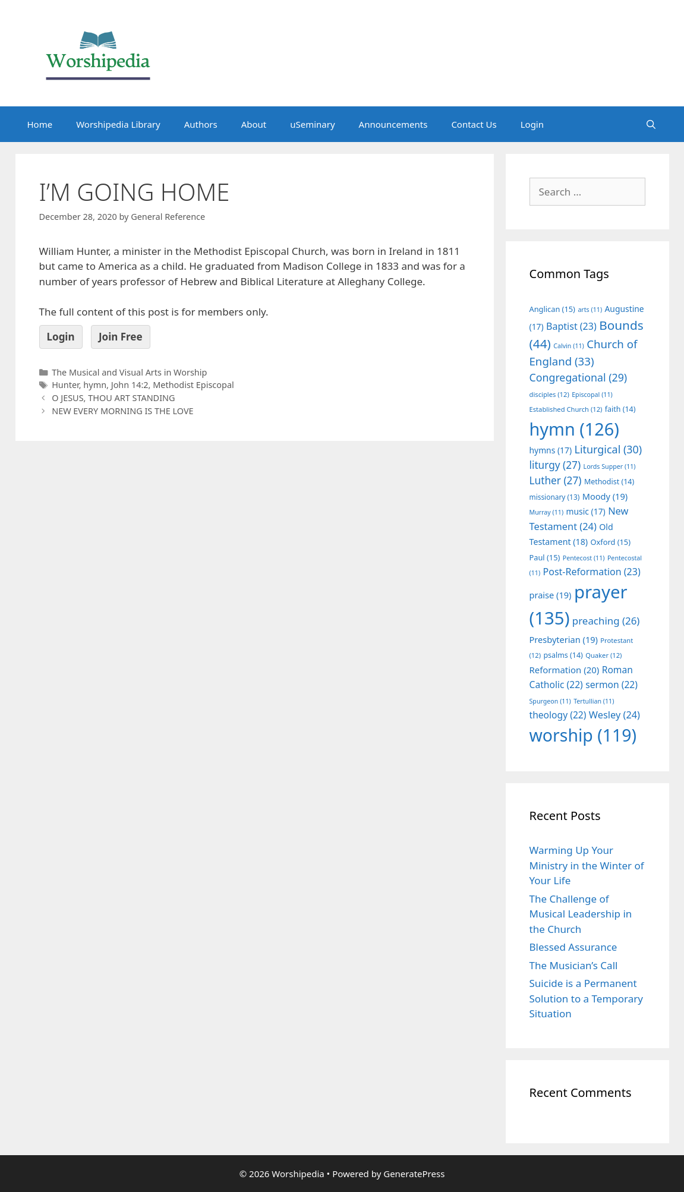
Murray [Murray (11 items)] (546, 512)
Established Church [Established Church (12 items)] (566, 409)
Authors (201, 124)
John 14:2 (130, 384)
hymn (94, 384)
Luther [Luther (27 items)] (555, 480)
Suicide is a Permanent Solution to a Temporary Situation (586, 998)
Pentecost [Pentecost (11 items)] (584, 558)
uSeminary (312, 124)
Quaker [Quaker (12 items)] (603, 655)
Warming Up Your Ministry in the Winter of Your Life (586, 865)
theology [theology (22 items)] (558, 714)
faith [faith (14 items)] (620, 409)
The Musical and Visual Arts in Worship (129, 372)
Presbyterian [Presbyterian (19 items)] (563, 639)
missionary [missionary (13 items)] (554, 497)
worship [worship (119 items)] (583, 735)
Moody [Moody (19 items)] (605, 496)
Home (40, 124)
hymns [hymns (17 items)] (550, 450)
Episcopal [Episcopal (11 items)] (592, 394)
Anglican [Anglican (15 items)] (552, 309)
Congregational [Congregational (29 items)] (578, 377)
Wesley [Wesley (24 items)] (614, 714)
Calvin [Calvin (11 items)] (568, 346)
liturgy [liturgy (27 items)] (555, 465)
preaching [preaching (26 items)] (606, 620)
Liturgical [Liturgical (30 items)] (608, 449)
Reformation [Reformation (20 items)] (564, 670)
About (254, 124)
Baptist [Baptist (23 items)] (571, 326)
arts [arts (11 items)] (590, 309)
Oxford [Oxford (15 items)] (611, 542)
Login (532, 124)
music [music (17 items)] (586, 511)
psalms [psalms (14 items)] (562, 655)
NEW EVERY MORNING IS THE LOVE (122, 411)
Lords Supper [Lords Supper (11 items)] (610, 466)
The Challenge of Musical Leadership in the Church (580, 914)
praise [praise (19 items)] (550, 595)
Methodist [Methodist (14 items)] (609, 482)
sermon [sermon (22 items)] (611, 684)
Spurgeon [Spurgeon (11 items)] (550, 701)
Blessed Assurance (573, 947)
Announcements (393, 124)
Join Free (121, 336)
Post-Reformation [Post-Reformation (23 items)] (592, 571)
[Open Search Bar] (651, 124)
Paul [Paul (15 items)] (544, 557)
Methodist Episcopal (193, 384)
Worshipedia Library (118, 124)
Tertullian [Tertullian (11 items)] (593, 701)
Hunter (65, 384)
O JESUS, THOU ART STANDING (113, 397)
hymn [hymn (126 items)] (574, 428)
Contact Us (473, 124)
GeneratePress (414, 1174)
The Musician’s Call (573, 965)
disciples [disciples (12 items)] (549, 394)
